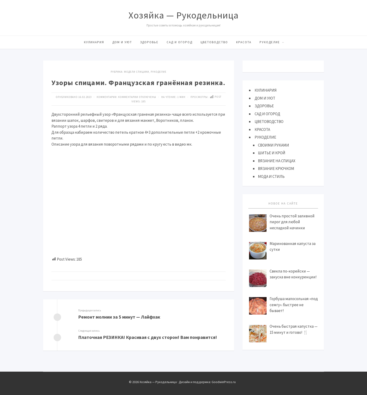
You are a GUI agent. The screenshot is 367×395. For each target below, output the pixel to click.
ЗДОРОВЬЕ (149, 42)
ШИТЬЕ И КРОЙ (271, 152)
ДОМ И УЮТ (122, 42)
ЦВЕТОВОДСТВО (214, 42)
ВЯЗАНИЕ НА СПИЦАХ (276, 160)
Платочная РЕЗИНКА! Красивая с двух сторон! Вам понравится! (147, 337)
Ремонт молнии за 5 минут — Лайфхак (119, 317)
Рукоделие (158, 71)
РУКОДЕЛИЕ (270, 42)
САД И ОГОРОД (179, 42)
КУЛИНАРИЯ (94, 42)
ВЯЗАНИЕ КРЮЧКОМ (276, 168)
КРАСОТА (243, 42)
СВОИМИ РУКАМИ (273, 145)
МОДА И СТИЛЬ (271, 176)
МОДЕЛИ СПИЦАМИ (136, 71)
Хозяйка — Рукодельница (183, 15)
